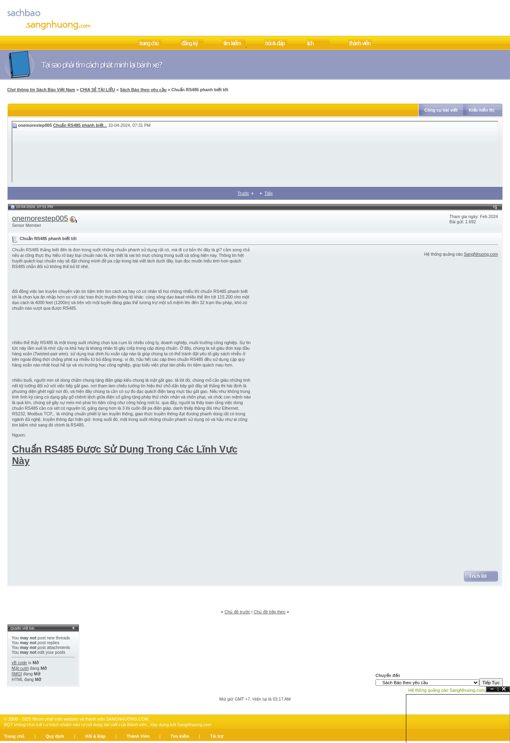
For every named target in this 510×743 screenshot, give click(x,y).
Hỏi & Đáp (95, 736)
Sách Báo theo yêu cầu (143, 89)
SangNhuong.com (481, 254)
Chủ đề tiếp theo (269, 611)
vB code (19, 662)
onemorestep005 (40, 218)
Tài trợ (216, 736)
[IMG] (17, 673)
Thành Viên (137, 736)
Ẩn (492, 689)
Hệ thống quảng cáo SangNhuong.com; (447, 690)
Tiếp (269, 193)
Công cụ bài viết (441, 110)
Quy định (55, 736)
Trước (243, 193)
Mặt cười (20, 668)
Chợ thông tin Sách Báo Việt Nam (41, 89)
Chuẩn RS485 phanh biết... (80, 125)
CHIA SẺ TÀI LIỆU (97, 89)
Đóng (504, 689)
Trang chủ (14, 736)
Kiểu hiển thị (481, 110)
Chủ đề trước (237, 611)
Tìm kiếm (180, 736)
